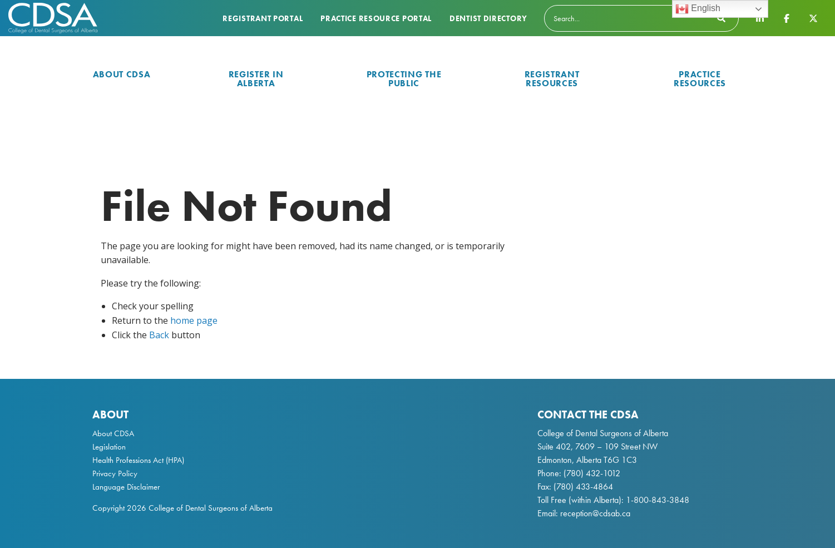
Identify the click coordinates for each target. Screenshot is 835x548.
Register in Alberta (256, 78)
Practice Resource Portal (376, 18)
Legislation (109, 446)
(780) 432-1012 (592, 473)
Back (159, 335)
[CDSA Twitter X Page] (813, 18)
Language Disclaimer (126, 486)
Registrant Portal (263, 18)
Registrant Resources (552, 78)
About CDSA (122, 74)
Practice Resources (700, 78)
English (697, 9)
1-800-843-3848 (656, 500)
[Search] (641, 18)
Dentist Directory (488, 18)
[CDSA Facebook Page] (786, 18)
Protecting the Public (404, 78)
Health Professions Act (128, 460)
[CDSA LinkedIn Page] (760, 18)
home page (194, 320)
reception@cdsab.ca (595, 513)
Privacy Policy (114, 473)
